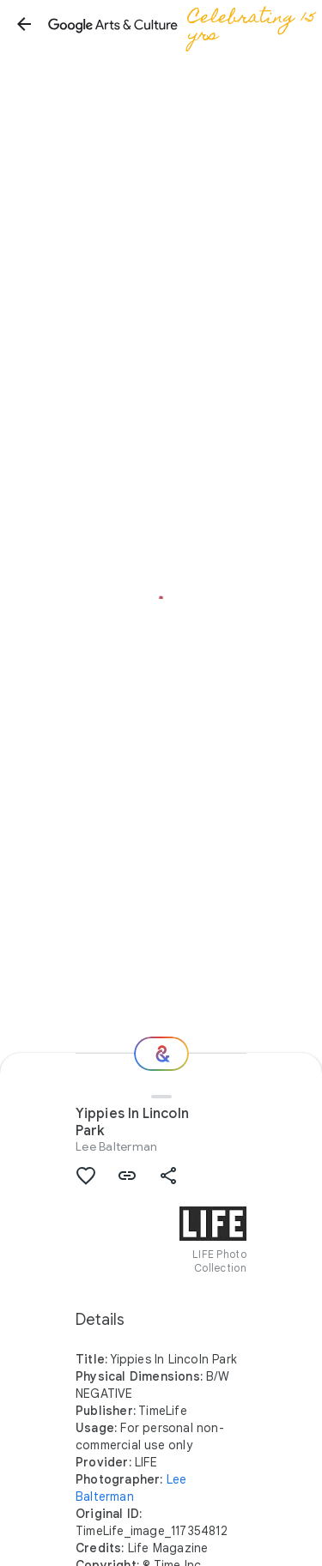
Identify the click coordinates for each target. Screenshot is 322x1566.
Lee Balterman (116, 1146)
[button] (24, 24)
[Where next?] (161, 1054)
